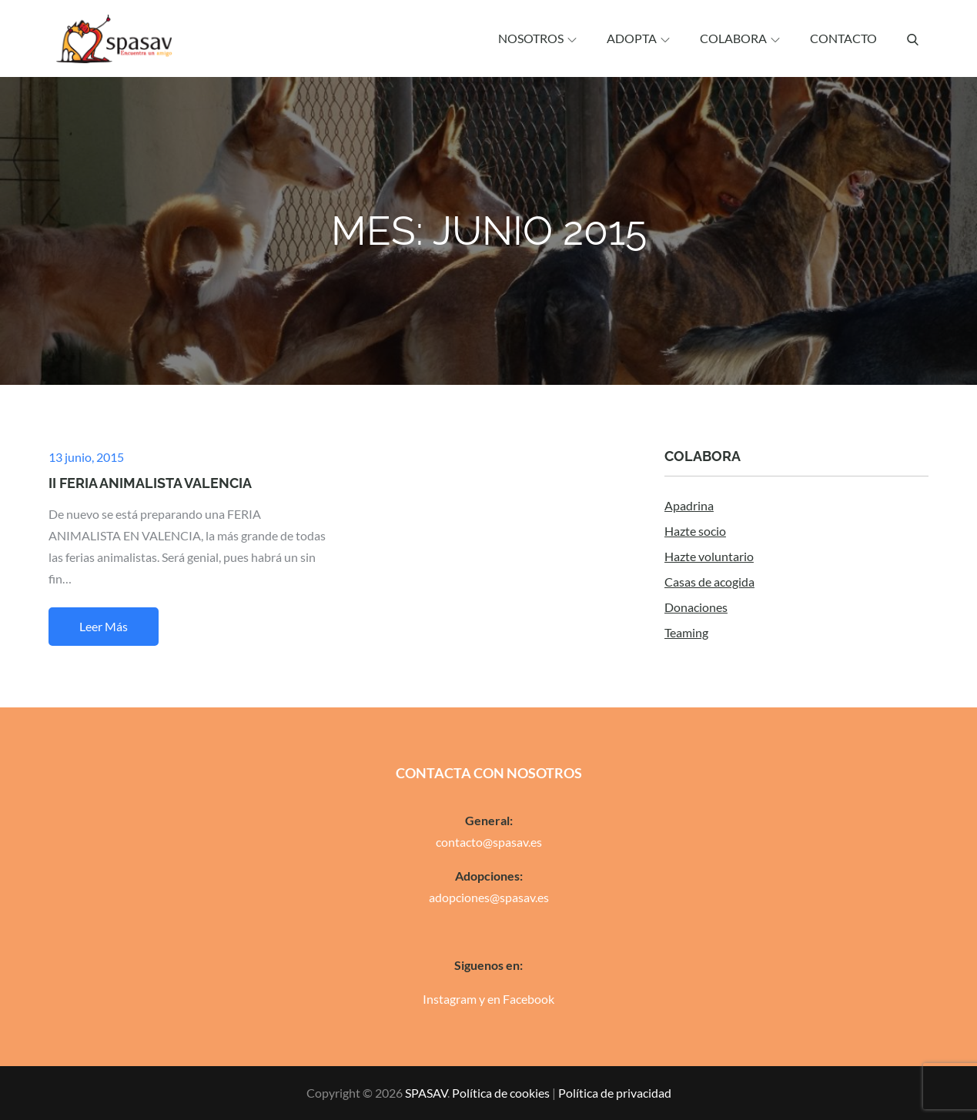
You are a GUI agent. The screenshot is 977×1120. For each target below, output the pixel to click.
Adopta (638, 38)
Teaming (686, 632)
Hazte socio (695, 530)
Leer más (103, 626)
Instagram (450, 998)
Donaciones (696, 607)
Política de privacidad (614, 1092)
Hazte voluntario (709, 556)
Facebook (528, 998)
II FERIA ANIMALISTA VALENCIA (150, 483)
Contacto (843, 38)
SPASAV (426, 1092)
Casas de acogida (709, 581)
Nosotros (537, 38)
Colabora (740, 38)
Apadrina (689, 505)
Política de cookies (501, 1092)
